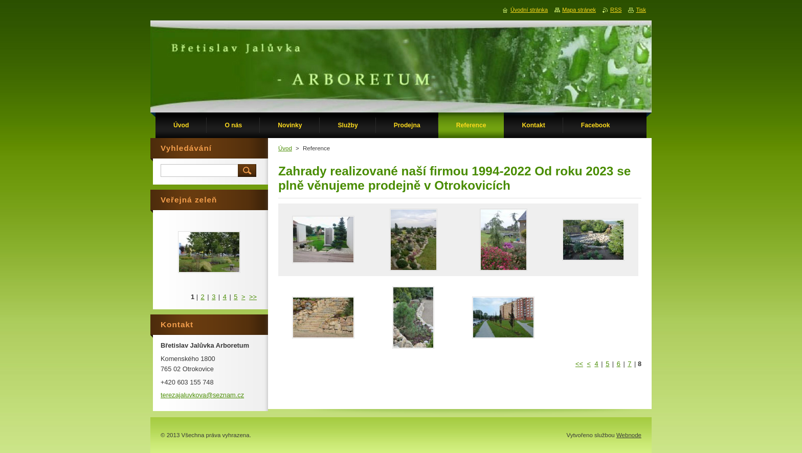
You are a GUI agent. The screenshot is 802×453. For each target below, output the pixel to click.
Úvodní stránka (529, 10)
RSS (615, 10)
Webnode (628, 435)
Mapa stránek (579, 10)
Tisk (641, 10)
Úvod (285, 148)
